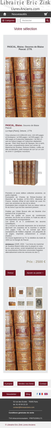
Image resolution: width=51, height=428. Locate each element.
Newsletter (11, 394)
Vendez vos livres (26, 384)
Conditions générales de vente (21, 413)
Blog (28, 394)
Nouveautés (19, 14)
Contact (43, 384)
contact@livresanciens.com (23, 407)
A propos (8, 384)
